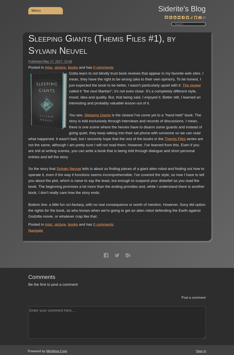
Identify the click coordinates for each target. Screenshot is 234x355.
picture (60, 67)
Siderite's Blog (182, 9)
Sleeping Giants (97, 115)
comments (103, 67)
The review (192, 85)
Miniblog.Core (56, 351)
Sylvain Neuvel (69, 169)
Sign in (201, 351)
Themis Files (175, 139)
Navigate (35, 230)
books (73, 67)
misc (49, 67)
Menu (36, 10)
